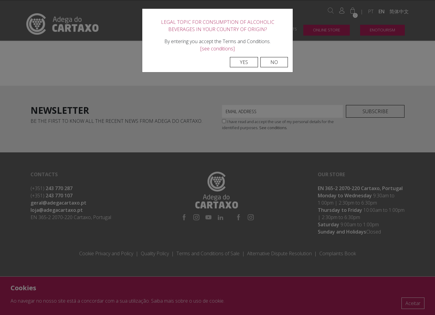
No (274, 62)
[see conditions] (217, 48)
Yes (244, 62)
